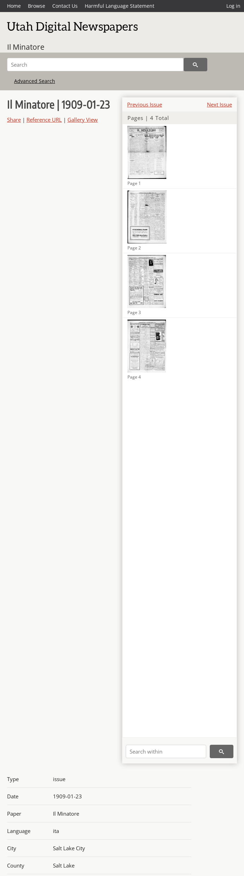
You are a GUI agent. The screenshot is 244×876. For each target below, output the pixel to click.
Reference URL (44, 119)
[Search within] (166, 751)
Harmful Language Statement (119, 5)
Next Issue (219, 104)
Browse (36, 5)
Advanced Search (34, 81)
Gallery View (82, 119)
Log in (233, 5)
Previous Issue (144, 104)
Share (14, 119)
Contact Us (65, 5)
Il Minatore (25, 47)
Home (14, 5)
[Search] (95, 64)
